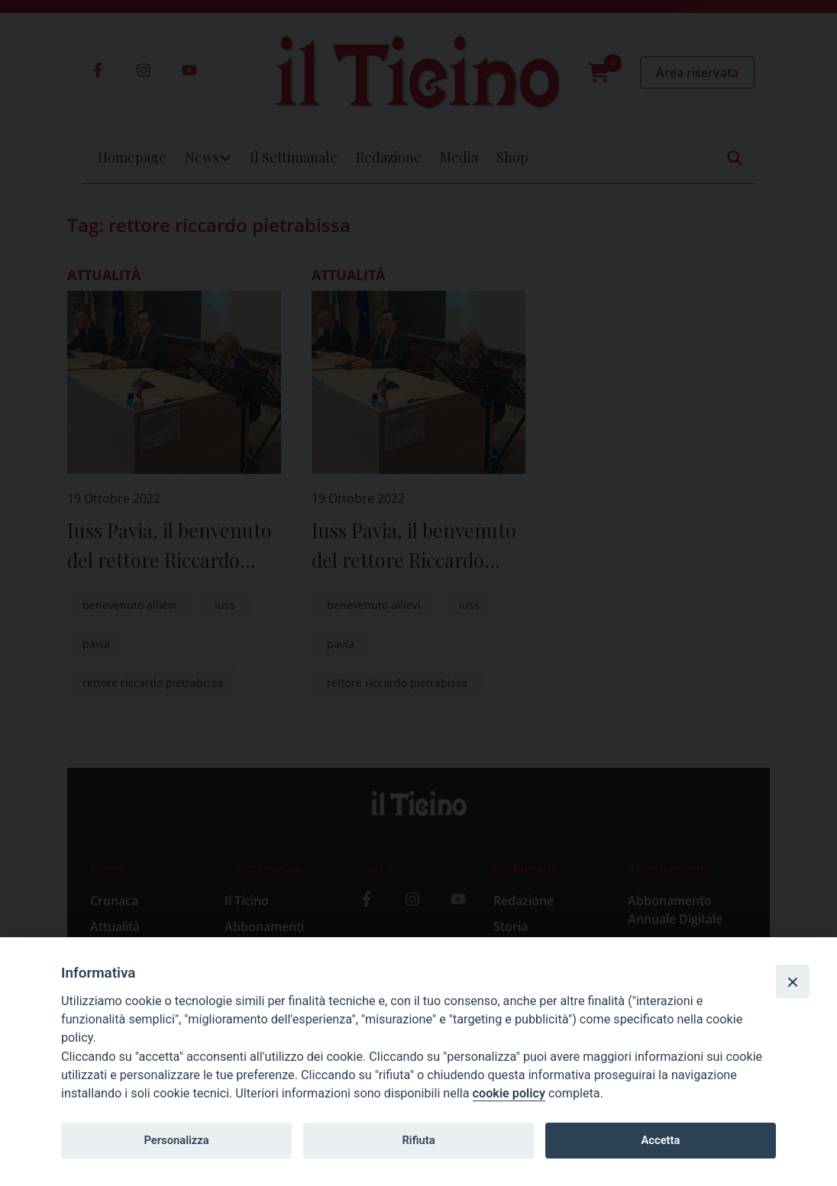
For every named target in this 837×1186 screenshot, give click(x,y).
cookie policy (509, 1093)
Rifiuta (418, 1140)
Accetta (660, 1140)
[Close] (793, 981)
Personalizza (176, 1140)
